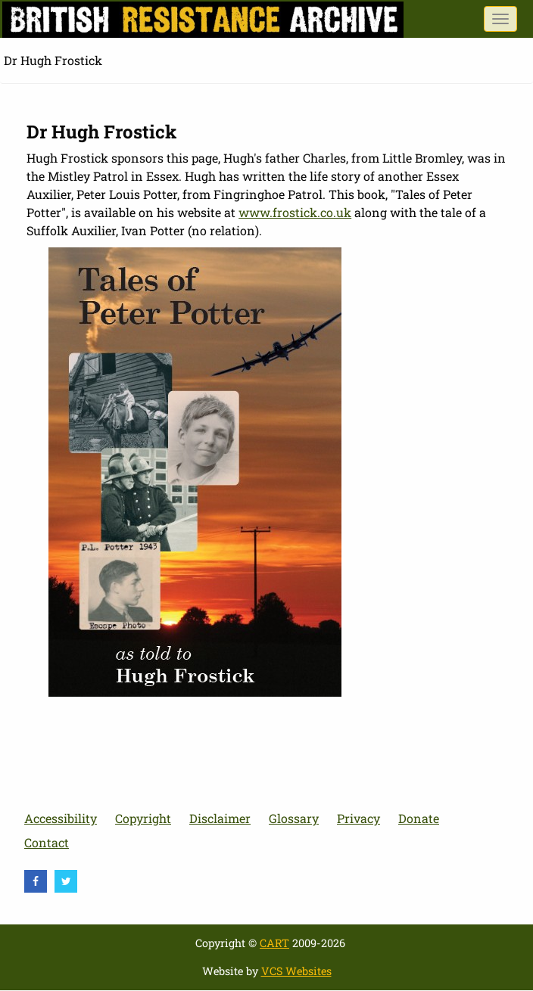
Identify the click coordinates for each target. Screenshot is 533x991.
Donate (418, 818)
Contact (46, 842)
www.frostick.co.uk (294, 212)
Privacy (358, 818)
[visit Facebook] (35, 881)
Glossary (294, 818)
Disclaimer (220, 818)
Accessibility (60, 818)
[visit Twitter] (66, 881)
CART (274, 943)
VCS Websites (296, 971)
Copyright (143, 818)
